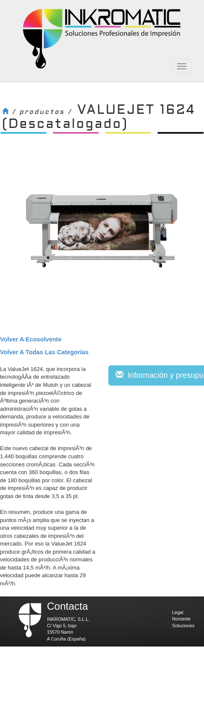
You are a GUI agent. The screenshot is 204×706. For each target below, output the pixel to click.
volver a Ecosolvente (30, 339)
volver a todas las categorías (44, 352)
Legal (177, 612)
